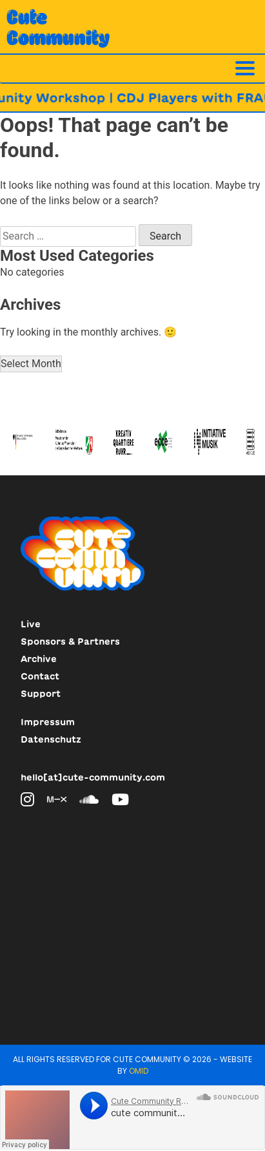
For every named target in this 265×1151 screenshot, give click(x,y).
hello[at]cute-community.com (93, 777)
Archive (39, 658)
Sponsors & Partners (70, 641)
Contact (40, 676)
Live (31, 624)
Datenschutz (51, 739)
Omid (138, 1070)
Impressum (48, 722)
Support (41, 693)
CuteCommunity (58, 27)
